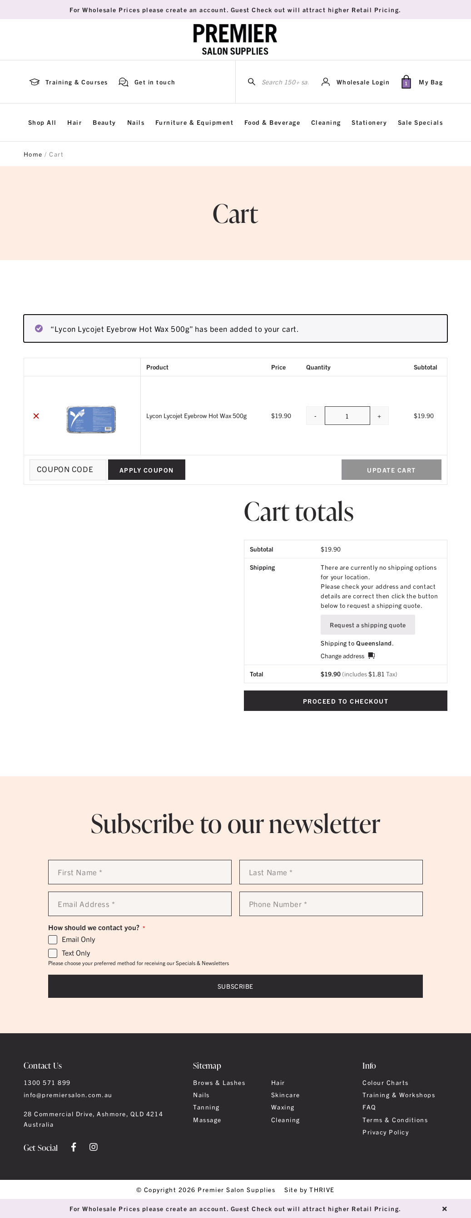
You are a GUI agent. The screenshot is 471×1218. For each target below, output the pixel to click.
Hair (74, 122)
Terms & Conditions (395, 1119)
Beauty (104, 122)
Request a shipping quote (368, 625)
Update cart (391, 470)
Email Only (78, 939)
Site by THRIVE (309, 1189)
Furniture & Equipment (194, 122)
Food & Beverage (272, 122)
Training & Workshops (398, 1094)
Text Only (76, 953)
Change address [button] (342, 655)
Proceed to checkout (345, 701)
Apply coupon (146, 470)
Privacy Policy (385, 1132)
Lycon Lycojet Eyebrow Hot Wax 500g (196, 415)
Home (33, 154)
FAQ (369, 1107)
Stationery (369, 122)
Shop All (42, 122)
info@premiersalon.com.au (68, 1094)
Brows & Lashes (219, 1082)
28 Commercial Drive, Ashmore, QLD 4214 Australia (94, 1119)
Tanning (206, 1107)
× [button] (36, 415)
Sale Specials (420, 122)
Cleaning (326, 122)
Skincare (285, 1094)
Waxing (283, 1107)
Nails (135, 122)
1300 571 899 (47, 1082)
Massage (207, 1119)
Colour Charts (385, 1082)
